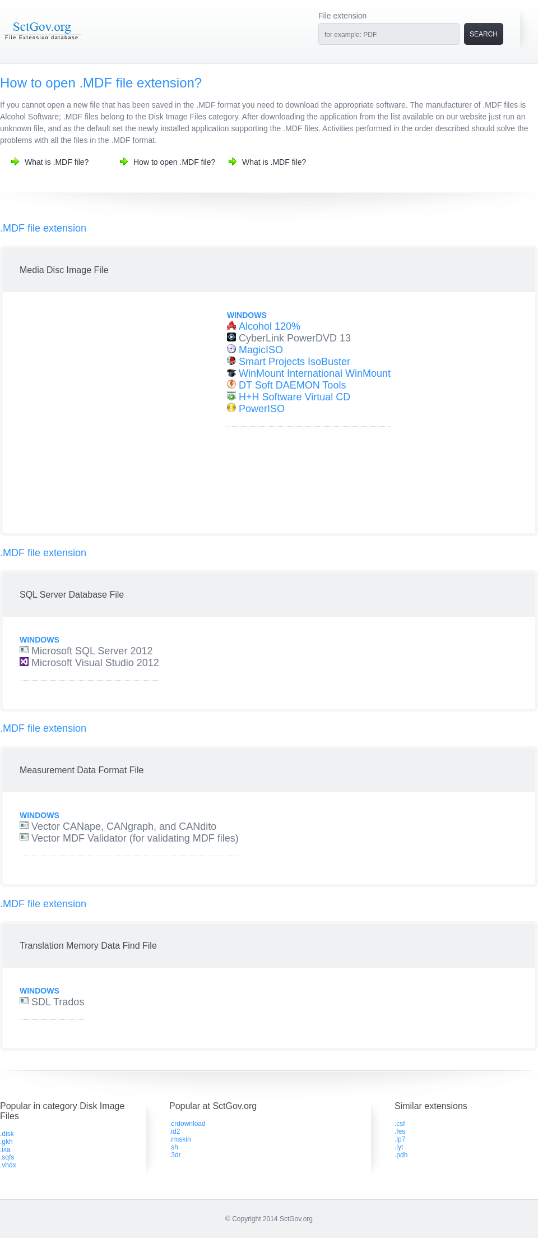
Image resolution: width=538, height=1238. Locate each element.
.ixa (5, 1149)
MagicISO (261, 349)
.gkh (6, 1141)
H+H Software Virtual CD (294, 397)
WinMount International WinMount (315, 373)
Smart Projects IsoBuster (294, 361)
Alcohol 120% (269, 326)
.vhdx (8, 1165)
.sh (173, 1147)
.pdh (401, 1155)
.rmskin (180, 1139)
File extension (342, 15)
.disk (7, 1134)
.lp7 (400, 1139)
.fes (400, 1131)
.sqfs (7, 1157)
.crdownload (187, 1124)
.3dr (175, 1155)
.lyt (399, 1147)
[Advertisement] (105, 414)
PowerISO (262, 408)
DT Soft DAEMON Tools (292, 385)
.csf (400, 1124)
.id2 (174, 1131)
